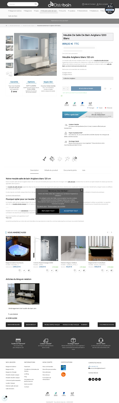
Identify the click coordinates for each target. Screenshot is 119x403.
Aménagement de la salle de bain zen (22, 308)
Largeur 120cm (67, 72)
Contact (26, 387)
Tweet (100, 108)
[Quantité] (66, 88)
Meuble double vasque (13, 377)
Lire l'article (13, 314)
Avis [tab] (83, 170)
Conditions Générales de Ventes (31, 370)
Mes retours (46, 375)
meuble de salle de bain (101, 60)
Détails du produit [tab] (51, 170)
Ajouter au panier (86, 88)
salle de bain (71, 181)
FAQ (25, 376)
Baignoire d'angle (11, 372)
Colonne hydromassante (13, 380)
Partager (91, 108)
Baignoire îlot (10, 369)
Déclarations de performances (29, 380)
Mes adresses (47, 372)
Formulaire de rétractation (47, 378)
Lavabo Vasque (10, 383)
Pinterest (109, 108)
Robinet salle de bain (12, 386)
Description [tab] (34, 170)
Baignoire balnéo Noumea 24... (15, 262)
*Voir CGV (8, 218)
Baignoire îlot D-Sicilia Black (96, 262)
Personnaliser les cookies (56, 206)
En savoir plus (42, 206)
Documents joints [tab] (70, 170)
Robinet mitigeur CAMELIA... (69, 262)
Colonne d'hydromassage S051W (43, 262)
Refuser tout (48, 211)
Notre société (28, 384)
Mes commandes (48, 366)
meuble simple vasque (19, 204)
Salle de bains (10, 388)
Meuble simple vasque (12, 375)
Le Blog (26, 374)
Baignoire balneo (11, 366)
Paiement (27, 366)
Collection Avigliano (69, 78)
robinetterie (24, 210)
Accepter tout (71, 211)
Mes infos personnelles (49, 369)
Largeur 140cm (67, 74)
